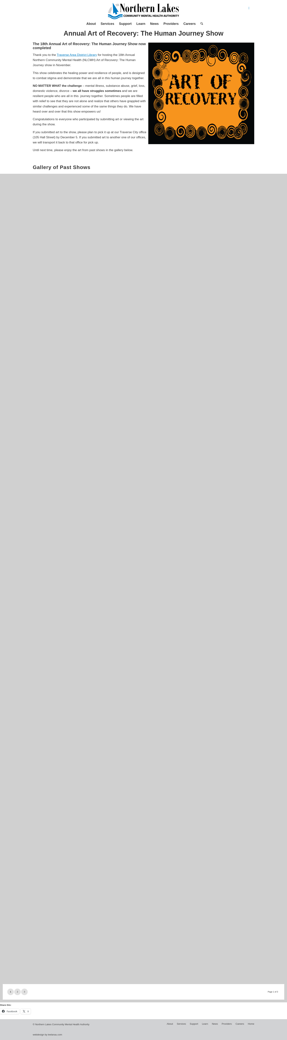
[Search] (200, 23)
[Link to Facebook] (249, 8)
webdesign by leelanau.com (47, 1034)
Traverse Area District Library (77, 55)
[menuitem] (91, 23)
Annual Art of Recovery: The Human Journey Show (143, 33)
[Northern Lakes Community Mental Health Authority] (143, 11)
